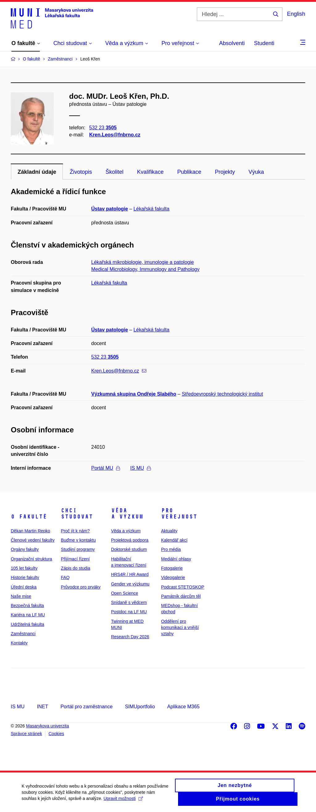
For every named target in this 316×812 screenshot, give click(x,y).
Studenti (264, 43)
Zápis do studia (75, 568)
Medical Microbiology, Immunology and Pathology (145, 269)
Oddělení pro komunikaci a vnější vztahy (180, 627)
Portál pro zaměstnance (86, 706)
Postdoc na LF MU (129, 611)
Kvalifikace (150, 172)
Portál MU (105, 468)
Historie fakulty (25, 577)
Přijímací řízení (75, 558)
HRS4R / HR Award (130, 574)
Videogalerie (173, 577)
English (296, 14)
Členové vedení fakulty (33, 540)
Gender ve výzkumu (130, 583)
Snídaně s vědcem (129, 602)
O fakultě (29, 516)
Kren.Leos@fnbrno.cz (114, 134)
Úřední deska (23, 587)
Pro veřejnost (179, 513)
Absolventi (232, 43)
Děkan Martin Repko (30, 530)
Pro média (171, 549)
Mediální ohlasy (176, 558)
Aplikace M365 (183, 706)
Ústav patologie (109, 208)
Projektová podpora (129, 540)
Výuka (256, 172)
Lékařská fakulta (151, 208)
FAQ (65, 577)
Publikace (189, 172)
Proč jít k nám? (75, 530)
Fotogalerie (172, 568)
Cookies (56, 733)
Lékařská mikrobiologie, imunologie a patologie (142, 262)
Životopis (81, 172)
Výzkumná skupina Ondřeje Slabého (134, 394)
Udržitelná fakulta (27, 624)
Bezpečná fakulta (27, 605)
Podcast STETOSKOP (182, 587)
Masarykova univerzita (47, 725)
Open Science (124, 593)
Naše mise (21, 596)
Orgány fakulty (25, 549)
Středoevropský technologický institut (222, 394)
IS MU (140, 468)
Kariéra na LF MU (28, 614)
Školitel (114, 172)
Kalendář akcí (174, 540)
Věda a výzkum (127, 513)
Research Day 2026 (130, 636)
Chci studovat (77, 513)
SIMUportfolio (140, 706)
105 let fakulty (24, 568)
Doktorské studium (129, 549)
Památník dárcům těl (181, 596)
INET (42, 706)
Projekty (225, 172)
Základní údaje (37, 172)
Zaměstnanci (23, 633)
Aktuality (169, 530)
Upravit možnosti (123, 799)
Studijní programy (78, 549)
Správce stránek (26, 733)
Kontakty (19, 642)
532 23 (103, 127)
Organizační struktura (31, 558)
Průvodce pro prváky (80, 587)
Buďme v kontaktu (78, 540)
